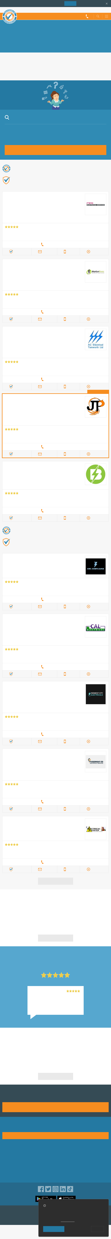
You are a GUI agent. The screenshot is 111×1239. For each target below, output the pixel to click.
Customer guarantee (68, 1176)
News (5, 1171)
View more (55, 881)
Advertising (8, 1157)
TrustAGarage (9, 1218)
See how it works (55, 1135)
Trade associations (67, 1152)
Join (70, 3)
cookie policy (68, 1220)
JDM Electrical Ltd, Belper (45, 991)
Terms (60, 1171)
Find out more (20, 185)
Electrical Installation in (28, 1042)
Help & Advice (9, 1162)
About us (7, 1152)
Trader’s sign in (101, 10)
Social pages (9, 1176)
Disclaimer (62, 1166)
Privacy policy (64, 1157)
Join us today (55, 1107)
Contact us (8, 1166)
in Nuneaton (28, 904)
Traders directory (66, 1162)
